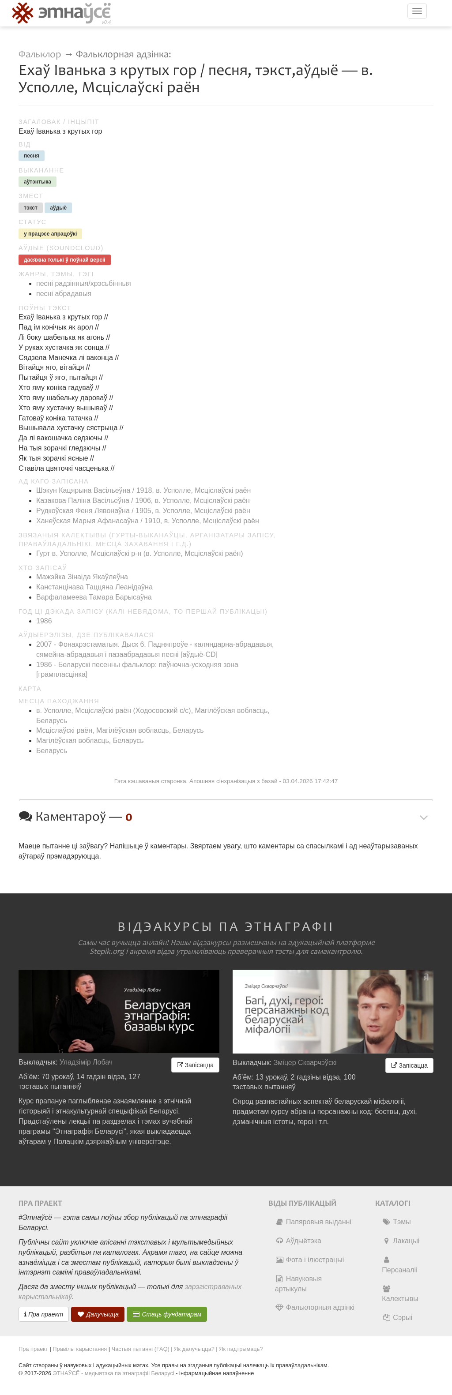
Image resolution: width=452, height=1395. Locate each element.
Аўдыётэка (298, 1241)
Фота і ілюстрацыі (309, 1260)
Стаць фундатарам (167, 1314)
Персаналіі (399, 1265)
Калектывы (400, 1294)
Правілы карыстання (80, 1349)
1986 (44, 621)
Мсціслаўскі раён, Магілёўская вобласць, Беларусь (120, 730)
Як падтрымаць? (241, 1349)
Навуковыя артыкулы (298, 1284)
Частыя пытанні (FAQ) (141, 1349)
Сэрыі (397, 1317)
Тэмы (396, 1222)
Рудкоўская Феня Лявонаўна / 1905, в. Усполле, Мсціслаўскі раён (143, 510)
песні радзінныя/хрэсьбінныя (83, 283)
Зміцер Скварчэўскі (305, 1062)
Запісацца (195, 1065)
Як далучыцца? (194, 1349)
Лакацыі (400, 1241)
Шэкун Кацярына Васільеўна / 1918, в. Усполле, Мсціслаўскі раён (143, 490)
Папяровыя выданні (313, 1222)
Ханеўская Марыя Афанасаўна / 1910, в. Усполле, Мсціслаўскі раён (147, 521)
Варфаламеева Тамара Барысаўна (94, 597)
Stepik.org (107, 951)
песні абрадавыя (63, 293)
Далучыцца (98, 1314)
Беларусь (51, 750)
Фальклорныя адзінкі (314, 1307)
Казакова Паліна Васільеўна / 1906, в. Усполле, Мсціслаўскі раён (143, 500)
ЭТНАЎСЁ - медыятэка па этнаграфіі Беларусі (113, 1373)
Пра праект (43, 1314)
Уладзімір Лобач (86, 1062)
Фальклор (40, 54)
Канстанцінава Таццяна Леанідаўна (94, 587)
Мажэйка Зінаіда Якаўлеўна (82, 577)
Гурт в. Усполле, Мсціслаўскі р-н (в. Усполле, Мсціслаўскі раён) (139, 553)
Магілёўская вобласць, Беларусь (90, 740)
